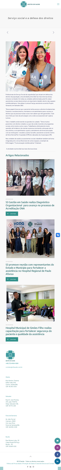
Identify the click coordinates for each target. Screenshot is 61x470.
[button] (57, 461)
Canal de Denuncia (42, 463)
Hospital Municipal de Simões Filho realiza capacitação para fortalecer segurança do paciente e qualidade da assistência (29, 331)
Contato (51, 463)
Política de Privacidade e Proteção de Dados (21, 463)
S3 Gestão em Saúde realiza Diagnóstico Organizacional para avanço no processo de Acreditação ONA (30, 205)
